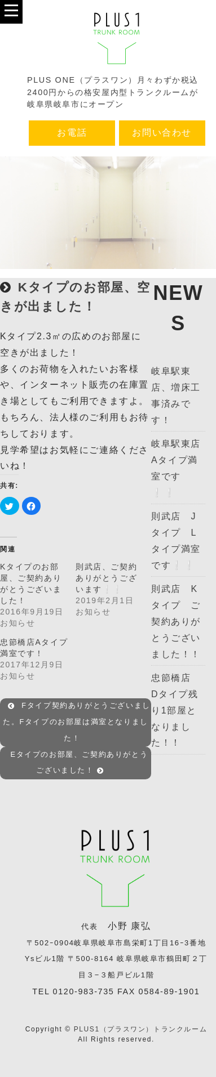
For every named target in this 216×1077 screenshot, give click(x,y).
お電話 (72, 132)
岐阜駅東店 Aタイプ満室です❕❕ (178, 468)
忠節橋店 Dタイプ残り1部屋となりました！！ (176, 710)
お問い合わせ (162, 132)
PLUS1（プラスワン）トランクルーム (140, 1029)
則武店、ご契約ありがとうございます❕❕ (106, 578)
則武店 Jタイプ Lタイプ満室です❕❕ (176, 540)
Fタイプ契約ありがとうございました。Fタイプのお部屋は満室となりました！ (77, 722)
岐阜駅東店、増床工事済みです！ (176, 395)
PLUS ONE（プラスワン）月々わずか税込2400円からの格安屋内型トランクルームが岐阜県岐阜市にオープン (113, 92)
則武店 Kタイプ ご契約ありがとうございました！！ (176, 621)
